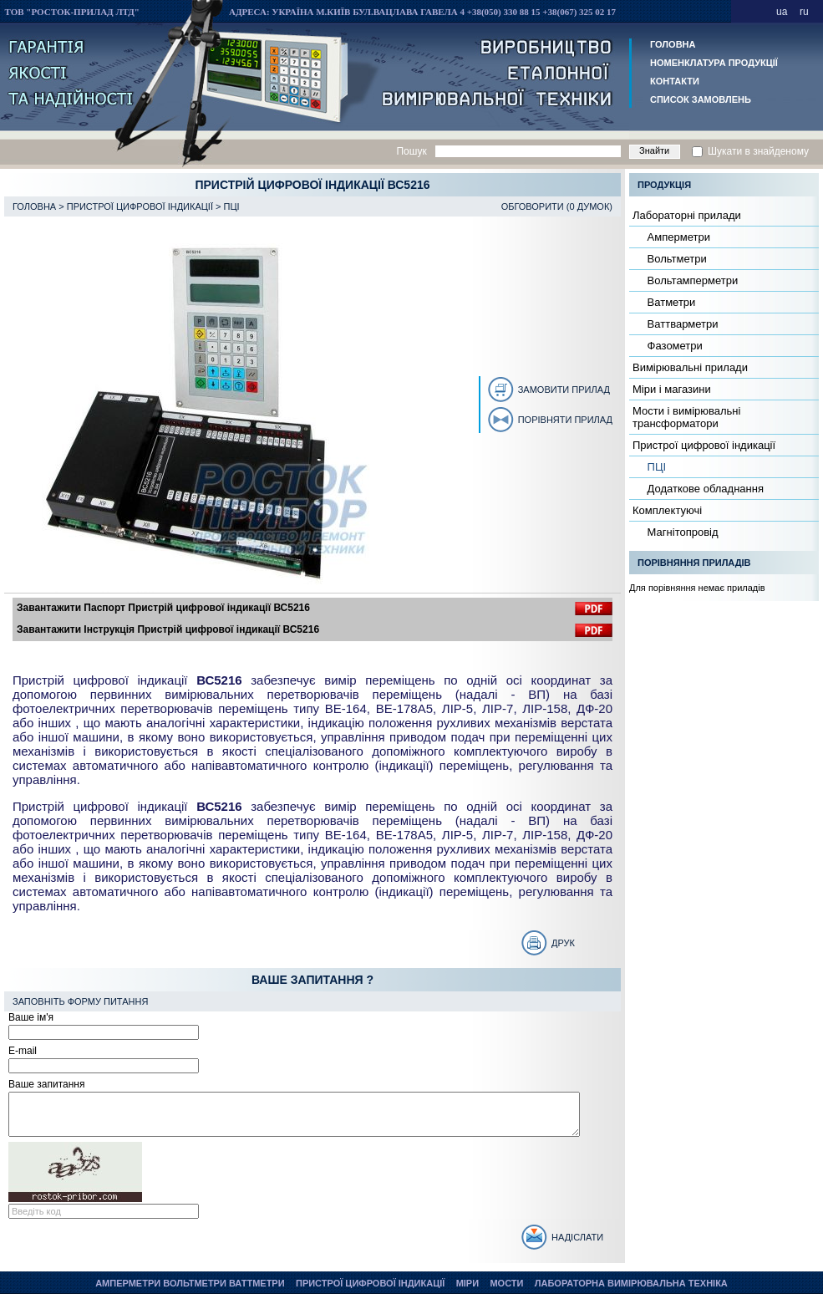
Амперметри (677, 237)
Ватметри (669, 302)
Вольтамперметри (691, 280)
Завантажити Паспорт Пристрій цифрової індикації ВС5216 (163, 608)
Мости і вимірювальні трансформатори (686, 417)
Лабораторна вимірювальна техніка (631, 1283)
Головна (672, 44)
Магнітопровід (681, 532)
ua (781, 12)
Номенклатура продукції (714, 63)
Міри (467, 1283)
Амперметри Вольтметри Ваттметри (189, 1283)
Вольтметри (675, 258)
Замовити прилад (564, 390)
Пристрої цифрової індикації (140, 206)
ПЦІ (232, 206)
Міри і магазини (671, 389)
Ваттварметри (681, 324)
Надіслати (577, 1237)
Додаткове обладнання (704, 488)
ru (804, 12)
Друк (563, 943)
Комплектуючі (667, 510)
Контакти (674, 81)
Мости (506, 1283)
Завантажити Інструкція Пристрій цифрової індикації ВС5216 (168, 629)
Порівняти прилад (565, 420)
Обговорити (532, 206)
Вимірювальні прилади (690, 367)
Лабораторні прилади (686, 215)
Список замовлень (700, 99)
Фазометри (673, 345)
